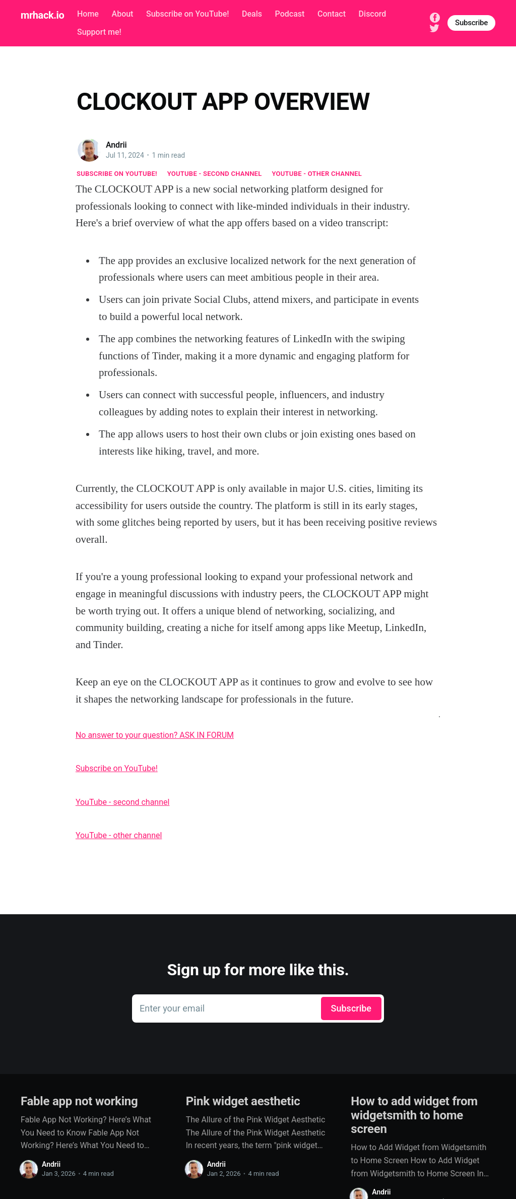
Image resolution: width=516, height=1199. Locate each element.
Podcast (290, 14)
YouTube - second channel (214, 173)
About (123, 14)
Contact (331, 14)
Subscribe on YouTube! (187, 14)
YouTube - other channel (317, 173)
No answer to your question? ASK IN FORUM (155, 735)
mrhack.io (42, 15)
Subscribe (471, 22)
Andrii (116, 145)
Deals (252, 14)
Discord (372, 14)
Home (88, 14)
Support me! (99, 32)
